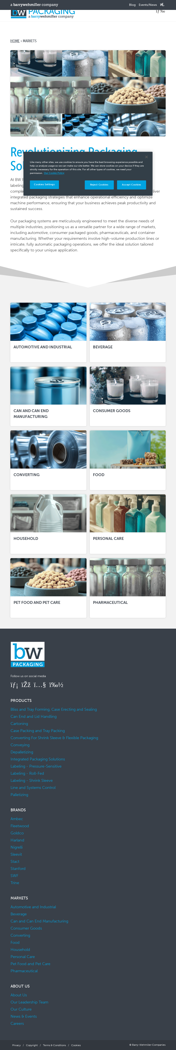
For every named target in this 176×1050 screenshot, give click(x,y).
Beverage (19, 914)
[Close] (146, 157)
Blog (132, 5)
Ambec (17, 818)
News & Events (24, 1016)
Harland (17, 840)
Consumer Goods (26, 928)
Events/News (148, 5)
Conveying (20, 745)
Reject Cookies (99, 184)
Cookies (76, 1045)
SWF (14, 875)
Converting (20, 935)
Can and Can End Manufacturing (39, 921)
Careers (17, 1023)
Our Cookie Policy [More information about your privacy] (54, 173)
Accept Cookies (131, 184)
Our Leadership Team (29, 1002)
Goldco (17, 833)
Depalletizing (22, 752)
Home (15, 41)
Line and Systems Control (33, 787)
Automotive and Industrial (33, 907)
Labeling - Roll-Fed (27, 773)
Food (15, 942)
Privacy (16, 1045)
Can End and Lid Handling (34, 716)
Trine (15, 882)
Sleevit (16, 854)
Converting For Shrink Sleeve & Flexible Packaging (54, 737)
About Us (19, 995)
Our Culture (21, 1009)
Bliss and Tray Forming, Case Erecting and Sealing (54, 709)
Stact (15, 861)
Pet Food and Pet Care (30, 963)
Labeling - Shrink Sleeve (32, 780)
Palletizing (19, 794)
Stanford (18, 868)
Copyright (32, 1045)
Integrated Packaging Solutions (38, 759)
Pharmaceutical (24, 971)
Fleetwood (20, 826)
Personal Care (23, 956)
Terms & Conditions (54, 1045)
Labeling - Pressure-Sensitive (36, 766)
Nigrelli (17, 847)
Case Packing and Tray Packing (38, 730)
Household (20, 949)
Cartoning (19, 723)
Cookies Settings (44, 184)
